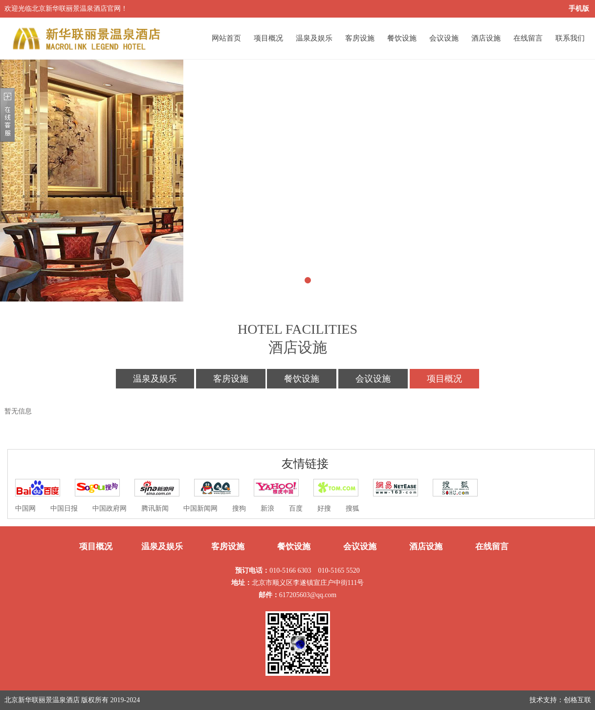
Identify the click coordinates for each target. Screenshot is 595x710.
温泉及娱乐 (314, 38)
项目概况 (268, 38)
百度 (296, 508)
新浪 (267, 508)
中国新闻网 (200, 508)
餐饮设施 (402, 38)
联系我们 (570, 38)
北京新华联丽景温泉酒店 (42, 700)
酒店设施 (486, 38)
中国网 (25, 508)
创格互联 (577, 700)
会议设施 (444, 38)
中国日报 (64, 508)
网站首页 (226, 38)
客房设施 (360, 38)
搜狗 (239, 508)
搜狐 (352, 508)
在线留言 (528, 38)
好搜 (324, 508)
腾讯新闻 (155, 508)
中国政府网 (109, 508)
